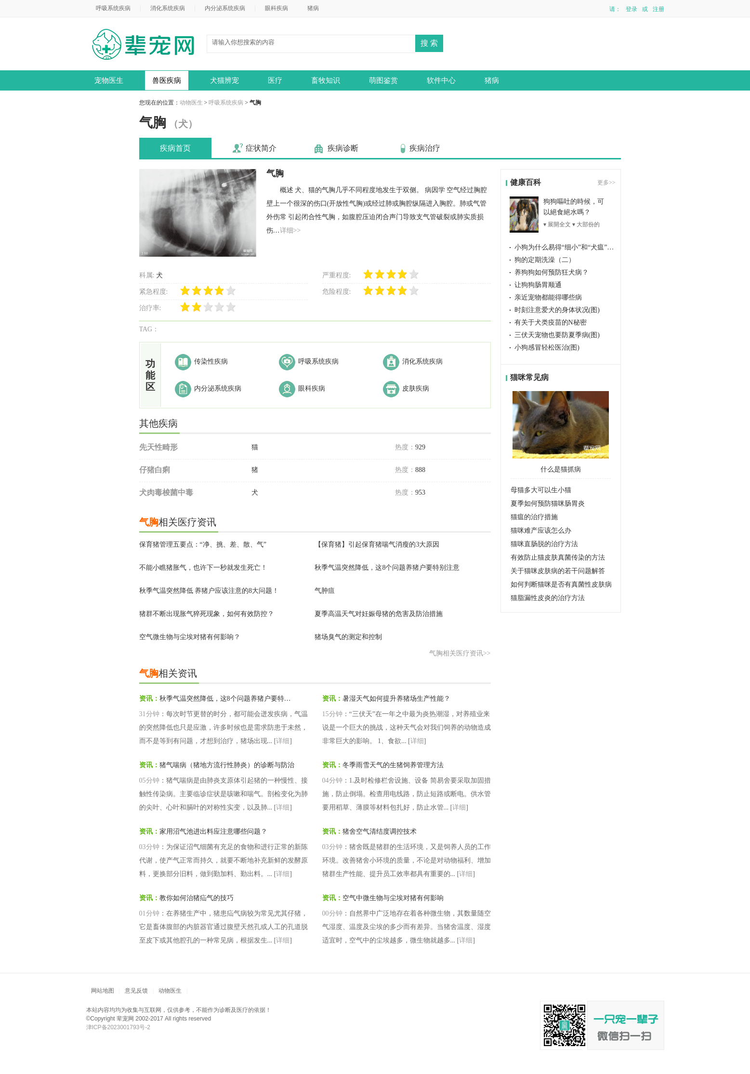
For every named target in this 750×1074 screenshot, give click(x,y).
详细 (282, 741)
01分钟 (149, 913)
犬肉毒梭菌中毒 (166, 492)
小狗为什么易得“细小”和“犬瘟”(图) (566, 247)
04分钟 (332, 780)
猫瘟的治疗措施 (534, 517)
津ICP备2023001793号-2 (118, 1027)
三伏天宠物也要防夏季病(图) (557, 335)
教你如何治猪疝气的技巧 (196, 898)
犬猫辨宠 (224, 80)
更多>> (606, 182)
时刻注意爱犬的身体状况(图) (557, 310)
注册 (658, 9)
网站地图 (102, 990)
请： (615, 9)
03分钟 (149, 847)
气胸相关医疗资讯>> (460, 653)
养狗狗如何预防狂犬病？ (551, 272)
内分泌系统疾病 (225, 8)
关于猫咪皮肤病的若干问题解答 (558, 571)
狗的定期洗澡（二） (544, 259)
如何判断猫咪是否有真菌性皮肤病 (561, 584)
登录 (631, 9)
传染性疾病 (211, 361)
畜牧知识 (325, 80)
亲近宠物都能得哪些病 (548, 297)
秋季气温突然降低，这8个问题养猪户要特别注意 (387, 567)
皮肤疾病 (415, 388)
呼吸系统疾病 (113, 8)
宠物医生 (108, 80)
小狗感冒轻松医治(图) (546, 347)
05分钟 (149, 780)
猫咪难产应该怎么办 (541, 530)
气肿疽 (325, 590)
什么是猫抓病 (560, 469)
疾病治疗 (424, 148)
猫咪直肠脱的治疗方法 (544, 544)
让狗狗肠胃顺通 (538, 284)
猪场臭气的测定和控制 (348, 637)
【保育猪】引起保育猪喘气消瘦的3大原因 (377, 544)
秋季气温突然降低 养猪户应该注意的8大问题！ (209, 590)
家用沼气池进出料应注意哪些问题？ (213, 831)
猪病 (313, 8)
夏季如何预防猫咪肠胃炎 (548, 503)
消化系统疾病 (167, 8)
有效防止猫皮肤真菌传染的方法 (558, 557)
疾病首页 (175, 148)
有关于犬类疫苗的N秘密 (550, 322)
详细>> (290, 230)
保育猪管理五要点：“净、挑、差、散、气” (202, 544)
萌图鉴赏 (383, 80)
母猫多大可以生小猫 (541, 490)
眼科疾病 (276, 8)
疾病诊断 (343, 148)
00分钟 (332, 913)
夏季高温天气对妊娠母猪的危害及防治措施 (379, 613)
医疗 (275, 80)
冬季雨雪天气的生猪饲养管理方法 (393, 765)
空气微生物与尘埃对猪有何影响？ (189, 637)
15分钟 (332, 714)
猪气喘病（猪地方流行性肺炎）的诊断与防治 (226, 765)
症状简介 (261, 148)
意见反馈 (136, 990)
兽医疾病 (166, 80)
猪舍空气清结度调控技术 (379, 831)
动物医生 (146, 45)
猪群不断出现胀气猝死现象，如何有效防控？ (206, 613)
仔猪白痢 (154, 470)
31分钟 (149, 714)
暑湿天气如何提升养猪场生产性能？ (396, 698)
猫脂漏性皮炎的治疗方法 (548, 598)
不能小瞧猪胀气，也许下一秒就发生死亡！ (203, 567)
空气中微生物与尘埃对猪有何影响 (393, 898)
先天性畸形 (158, 447)
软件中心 (441, 80)
